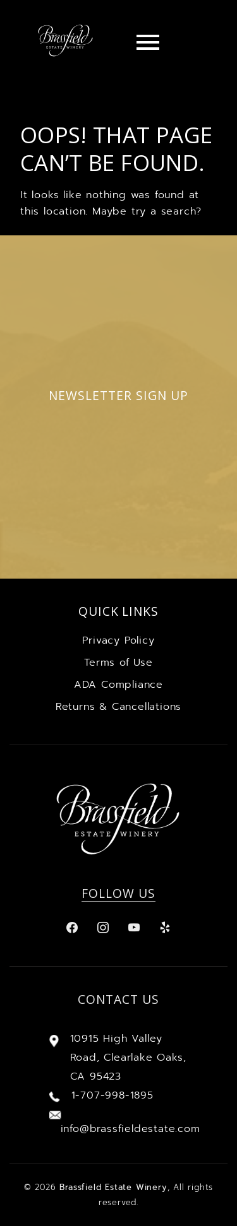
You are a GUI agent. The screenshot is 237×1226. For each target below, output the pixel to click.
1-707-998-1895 (112, 1095)
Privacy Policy (118, 640)
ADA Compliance (118, 684)
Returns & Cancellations (118, 706)
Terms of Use (118, 662)
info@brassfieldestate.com (130, 1128)
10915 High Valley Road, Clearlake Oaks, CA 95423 (128, 1057)
